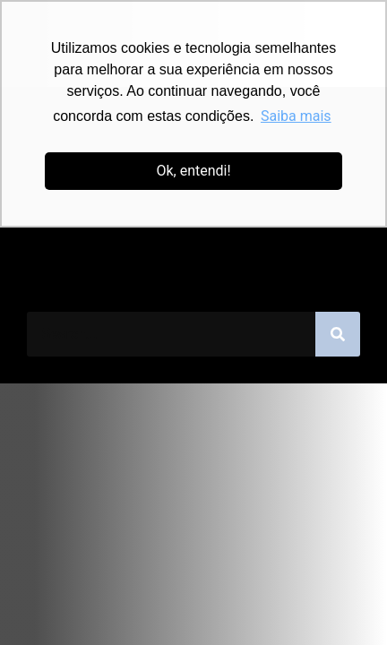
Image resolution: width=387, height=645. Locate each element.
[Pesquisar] (337, 334)
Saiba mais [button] (296, 116)
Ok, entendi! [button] (193, 170)
